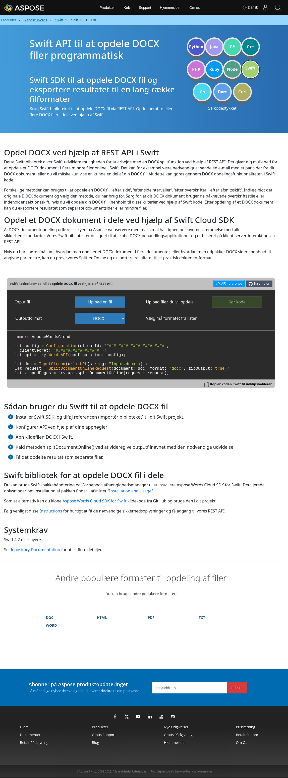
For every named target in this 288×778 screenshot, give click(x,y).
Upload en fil (100, 302)
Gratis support (104, 734)
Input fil (22, 302)
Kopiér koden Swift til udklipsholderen (241, 384)
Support (145, 8)
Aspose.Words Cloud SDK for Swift (95, 501)
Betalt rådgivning (34, 742)
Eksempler (259, 283)
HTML (102, 617)
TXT (202, 617)
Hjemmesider (170, 8)
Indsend (237, 687)
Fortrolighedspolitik (162, 771)
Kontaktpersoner (202, 771)
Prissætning (245, 727)
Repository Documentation (35, 549)
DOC (49, 617)
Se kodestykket (222, 108)
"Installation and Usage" (130, 491)
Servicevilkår (183, 771)
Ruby (214, 69)
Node (232, 69)
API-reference (228, 283)
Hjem (24, 727)
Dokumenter (30, 734)
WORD (51, 625)
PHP (196, 69)
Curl (242, 92)
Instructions (50, 511)
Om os (194, 8)
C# (232, 46)
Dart (222, 92)
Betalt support (247, 734)
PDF (151, 617)
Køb (127, 8)
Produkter (107, 8)
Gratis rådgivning (178, 734)
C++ (250, 46)
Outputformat (28, 318)
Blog (95, 742)
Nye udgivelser (176, 727)
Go (202, 92)
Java (214, 46)
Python (196, 46)
